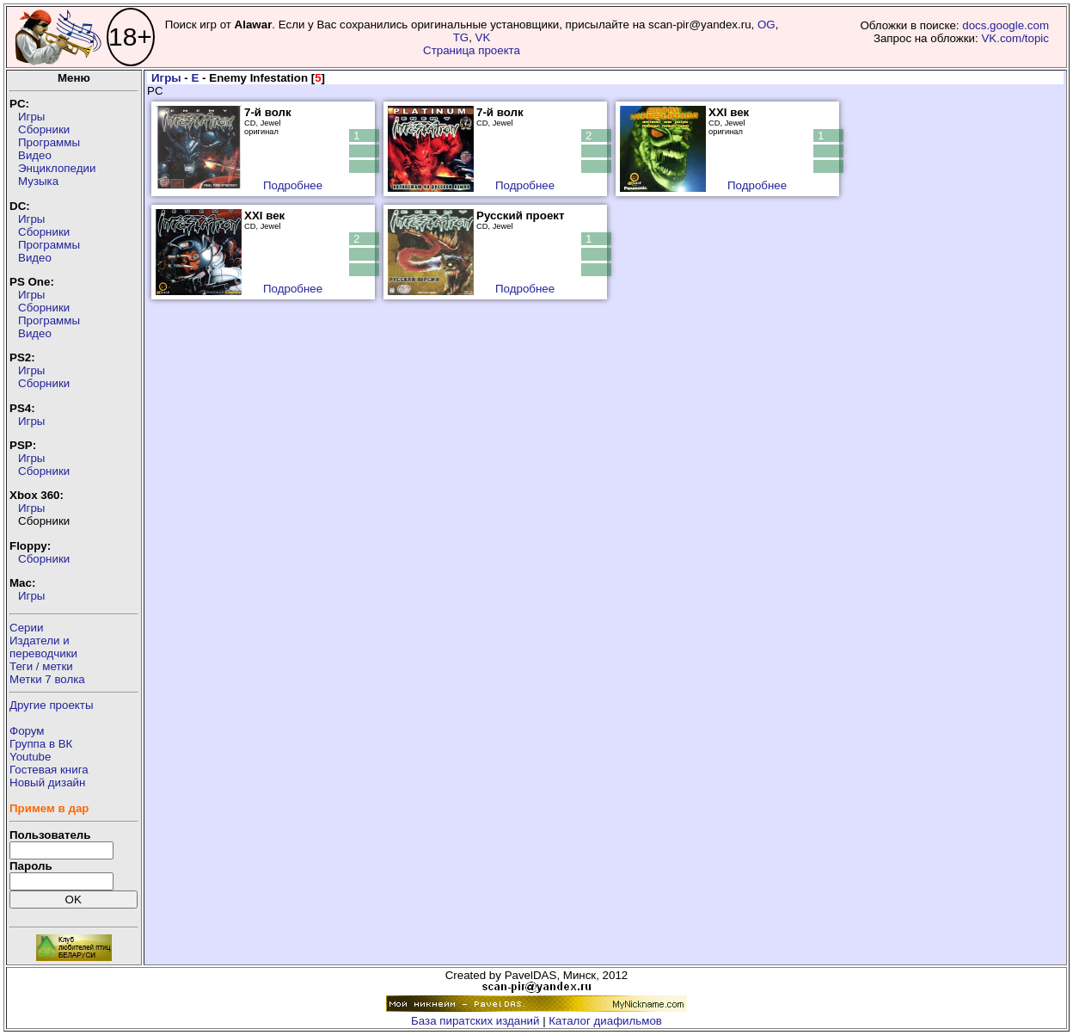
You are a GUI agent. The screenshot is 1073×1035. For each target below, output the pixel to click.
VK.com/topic (1015, 38)
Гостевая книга (49, 769)
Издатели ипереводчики (43, 647)
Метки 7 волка (47, 679)
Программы (49, 142)
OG (766, 24)
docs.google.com (1005, 25)
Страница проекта (471, 50)
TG (461, 37)
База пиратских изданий (475, 1020)
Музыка (38, 181)
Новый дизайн (47, 782)
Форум (27, 730)
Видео (35, 155)
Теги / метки (41, 666)
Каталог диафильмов (605, 1020)
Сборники (44, 129)
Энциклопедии (56, 168)
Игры (31, 116)
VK (483, 37)
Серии (26, 627)
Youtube (30, 756)
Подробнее (292, 185)
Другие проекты (51, 705)
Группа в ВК (40, 743)
